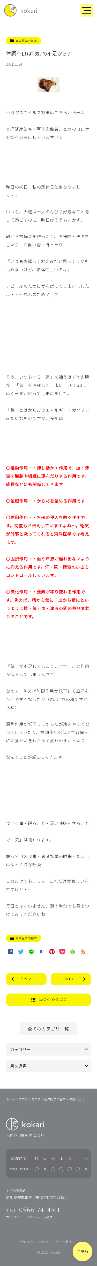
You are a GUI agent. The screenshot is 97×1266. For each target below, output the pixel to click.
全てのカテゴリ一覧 (48, 1029)
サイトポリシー (66, 1241)
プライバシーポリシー (35, 1241)
